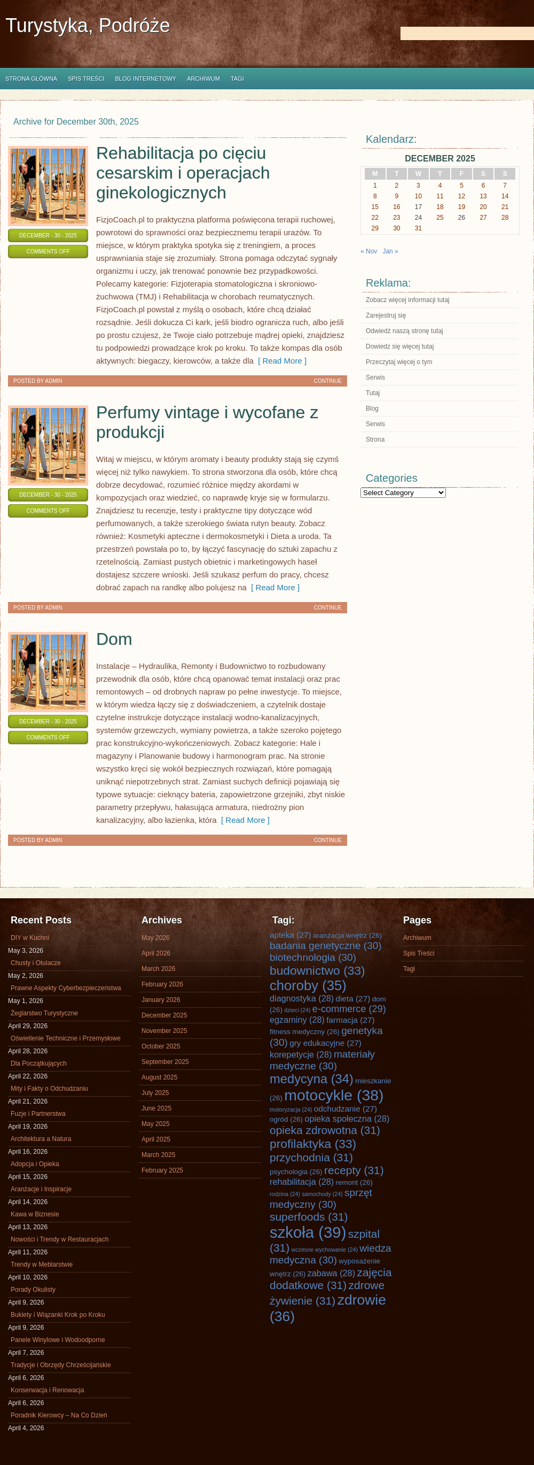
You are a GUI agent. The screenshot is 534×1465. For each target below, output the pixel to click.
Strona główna (31, 78)
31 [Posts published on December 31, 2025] (418, 228)
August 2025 (159, 1077)
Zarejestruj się (386, 315)
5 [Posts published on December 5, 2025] (462, 185)
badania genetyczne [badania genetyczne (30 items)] (326, 945)
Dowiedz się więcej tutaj (400, 346)
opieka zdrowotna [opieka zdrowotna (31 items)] (325, 1130)
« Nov (368, 251)
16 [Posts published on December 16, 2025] (396, 207)
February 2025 (162, 1170)
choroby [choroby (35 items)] (308, 985)
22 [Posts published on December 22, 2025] (375, 217)
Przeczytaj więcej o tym (399, 362)
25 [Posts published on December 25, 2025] (439, 217)
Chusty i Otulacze (36, 963)
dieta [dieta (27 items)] (353, 998)
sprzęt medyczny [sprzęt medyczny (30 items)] (321, 1198)
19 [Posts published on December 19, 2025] (461, 207)
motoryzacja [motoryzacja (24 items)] (291, 1109)
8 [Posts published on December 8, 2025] (375, 196)
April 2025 (156, 1139)
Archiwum (203, 78)
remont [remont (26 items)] (354, 1182)
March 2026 (158, 969)
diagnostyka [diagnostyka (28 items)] (302, 998)
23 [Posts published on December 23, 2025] (396, 217)
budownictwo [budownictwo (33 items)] (317, 970)
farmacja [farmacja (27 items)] (350, 1019)
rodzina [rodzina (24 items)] (285, 1194)
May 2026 (156, 938)
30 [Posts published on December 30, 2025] (396, 228)
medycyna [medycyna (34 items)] (312, 1079)
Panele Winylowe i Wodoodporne (58, 1340)
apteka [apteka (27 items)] (290, 934)
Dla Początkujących (39, 1063)
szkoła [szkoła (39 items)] (308, 1232)
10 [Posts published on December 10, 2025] (418, 196)
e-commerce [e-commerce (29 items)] (349, 1009)
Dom (114, 639)
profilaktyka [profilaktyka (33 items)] (313, 1144)
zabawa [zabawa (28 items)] (331, 1273)
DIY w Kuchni (30, 938)
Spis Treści (86, 78)
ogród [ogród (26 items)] (286, 1119)
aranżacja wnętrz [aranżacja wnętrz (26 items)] (347, 935)
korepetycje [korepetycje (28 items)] (301, 1054)
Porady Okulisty (33, 1289)
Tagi (237, 78)
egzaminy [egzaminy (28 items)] (297, 1019)
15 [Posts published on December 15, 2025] (375, 207)
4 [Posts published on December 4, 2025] (440, 185)
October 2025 (161, 1046)
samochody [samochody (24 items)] (322, 1194)
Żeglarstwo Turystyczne (44, 1013)
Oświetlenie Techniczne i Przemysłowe (66, 1038)
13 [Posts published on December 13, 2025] (483, 196)
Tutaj (373, 393)
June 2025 (156, 1108)
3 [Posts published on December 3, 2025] (418, 185)
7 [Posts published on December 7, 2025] (505, 185)
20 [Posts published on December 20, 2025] (483, 207)
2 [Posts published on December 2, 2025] (397, 185)
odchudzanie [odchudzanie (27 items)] (345, 1108)
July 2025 (155, 1093)
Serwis (375, 377)
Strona (375, 439)
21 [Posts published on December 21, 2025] (504, 207)
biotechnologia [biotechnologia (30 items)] (313, 957)
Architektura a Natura (41, 1139)
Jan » (390, 251)
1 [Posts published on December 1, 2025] (375, 185)
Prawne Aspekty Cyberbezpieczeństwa (66, 988)
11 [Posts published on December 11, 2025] (439, 196)
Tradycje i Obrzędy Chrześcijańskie (61, 1365)
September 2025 (165, 1062)
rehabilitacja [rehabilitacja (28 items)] (302, 1181)
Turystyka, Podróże (87, 25)
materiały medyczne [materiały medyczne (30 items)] (322, 1059)
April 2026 (156, 953)
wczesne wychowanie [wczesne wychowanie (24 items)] (325, 1249)
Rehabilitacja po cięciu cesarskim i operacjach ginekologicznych (183, 172)
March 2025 (158, 1155)
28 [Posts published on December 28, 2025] (504, 217)
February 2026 (162, 984)
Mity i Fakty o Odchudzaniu (49, 1088)
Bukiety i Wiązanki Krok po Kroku (58, 1314)
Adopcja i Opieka (35, 1164)
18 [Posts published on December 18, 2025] (439, 207)
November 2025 (164, 1031)
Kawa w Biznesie (35, 1214)
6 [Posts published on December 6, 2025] (483, 185)
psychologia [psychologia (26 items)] (296, 1172)
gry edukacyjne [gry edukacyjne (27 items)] (325, 1042)
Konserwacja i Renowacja (47, 1390)
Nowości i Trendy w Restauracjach (59, 1239)
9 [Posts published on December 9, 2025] (397, 196)
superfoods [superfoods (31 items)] (309, 1216)
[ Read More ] (280, 360)
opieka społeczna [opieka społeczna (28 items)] (346, 1118)
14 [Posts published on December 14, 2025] (504, 196)
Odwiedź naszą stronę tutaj (404, 331)
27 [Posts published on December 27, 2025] (483, 217)
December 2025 (164, 1015)
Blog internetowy (145, 78)
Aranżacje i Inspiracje (41, 1189)
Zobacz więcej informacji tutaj (408, 300)
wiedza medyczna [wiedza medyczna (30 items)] (330, 1254)
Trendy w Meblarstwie (42, 1264)
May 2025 (156, 1124)
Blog (372, 408)
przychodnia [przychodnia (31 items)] (311, 1157)
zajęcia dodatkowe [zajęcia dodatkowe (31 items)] (331, 1278)
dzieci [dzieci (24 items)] (297, 1010)
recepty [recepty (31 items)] (354, 1170)
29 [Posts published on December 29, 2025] (375, 228)
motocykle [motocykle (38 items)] (333, 1095)
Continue (328, 381)
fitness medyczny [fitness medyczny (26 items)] (305, 1032)
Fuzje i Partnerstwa (38, 1113)
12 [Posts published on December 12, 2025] (461, 196)
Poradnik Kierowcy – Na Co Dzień (59, 1415)
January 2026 (161, 1000)
